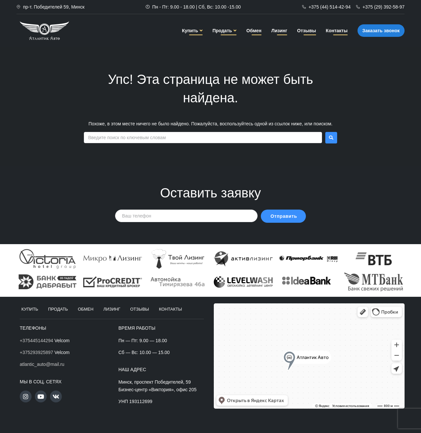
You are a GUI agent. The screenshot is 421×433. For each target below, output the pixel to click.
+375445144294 (36, 340)
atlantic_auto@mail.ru (42, 364)
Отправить (284, 216)
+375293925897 (36, 352)
